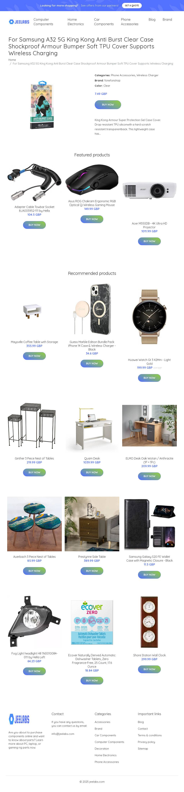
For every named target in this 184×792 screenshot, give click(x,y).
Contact (143, 732)
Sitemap (143, 752)
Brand (167, 21)
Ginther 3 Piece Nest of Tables (34, 462)
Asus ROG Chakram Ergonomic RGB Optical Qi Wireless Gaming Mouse (92, 207)
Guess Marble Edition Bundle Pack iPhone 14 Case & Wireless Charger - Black (92, 349)
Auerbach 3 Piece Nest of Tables (34, 560)
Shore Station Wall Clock (149, 659)
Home (12, 63)
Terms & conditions (150, 739)
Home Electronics (76, 23)
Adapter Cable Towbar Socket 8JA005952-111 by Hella (34, 213)
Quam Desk (92, 462)
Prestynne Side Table (92, 560)
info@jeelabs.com (63, 738)
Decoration (102, 752)
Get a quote (132, 5)
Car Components (104, 23)
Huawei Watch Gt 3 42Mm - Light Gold (149, 366)
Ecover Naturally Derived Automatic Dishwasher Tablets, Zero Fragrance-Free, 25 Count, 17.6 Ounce (92, 664)
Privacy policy (146, 746)
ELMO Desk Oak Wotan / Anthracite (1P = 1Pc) (149, 464)
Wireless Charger (147, 79)
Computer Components (43, 23)
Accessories (102, 726)
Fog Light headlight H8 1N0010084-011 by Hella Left (35, 659)
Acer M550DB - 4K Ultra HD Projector (149, 229)
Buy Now (108, 108)
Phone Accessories (129, 23)
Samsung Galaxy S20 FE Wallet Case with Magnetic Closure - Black (149, 562)
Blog (152, 21)
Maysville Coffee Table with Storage (34, 346)
